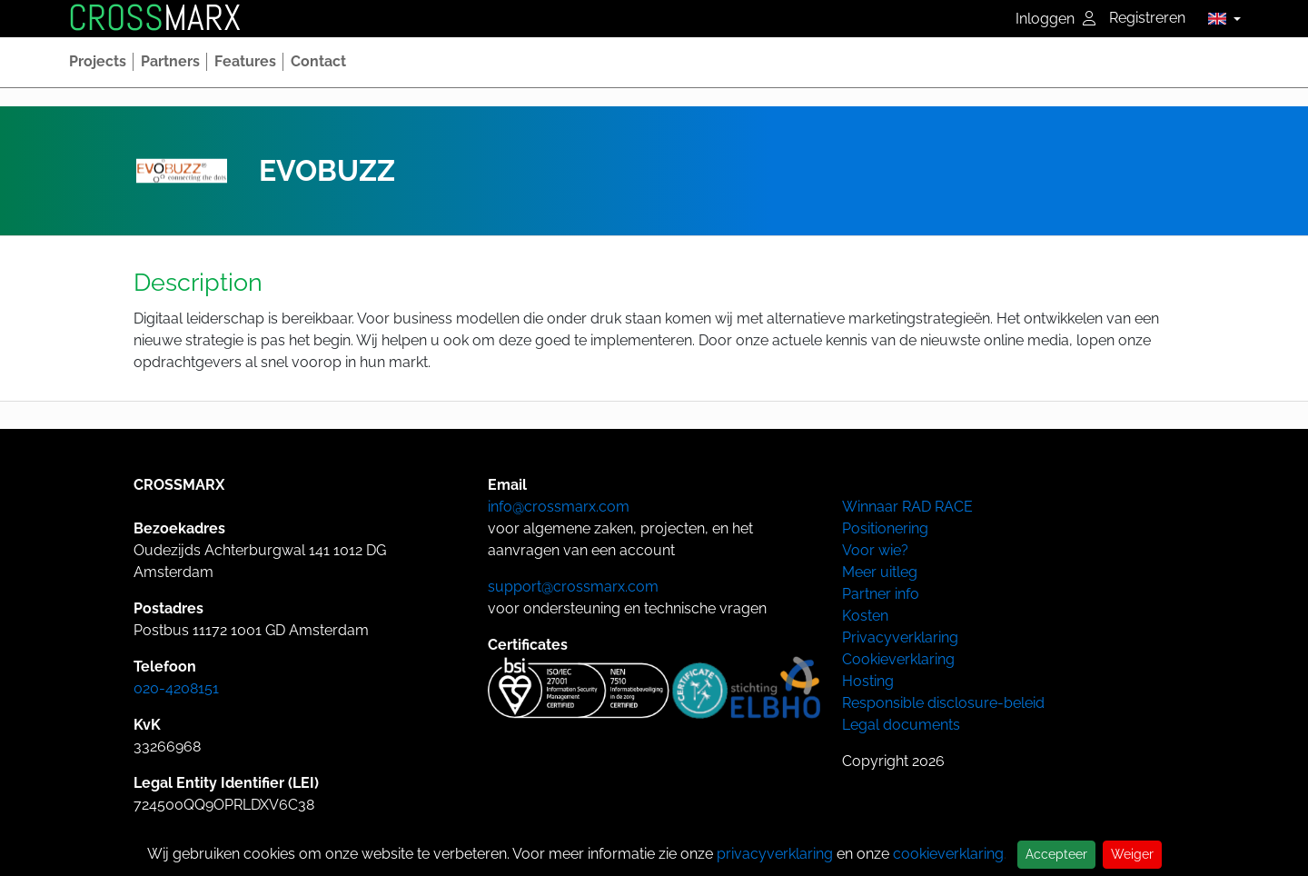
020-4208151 (176, 688)
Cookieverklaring (898, 659)
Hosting (868, 681)
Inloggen (1055, 18)
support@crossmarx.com (573, 586)
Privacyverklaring (900, 637)
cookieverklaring (948, 853)
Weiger (1132, 854)
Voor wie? (875, 550)
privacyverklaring (775, 853)
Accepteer (1056, 854)
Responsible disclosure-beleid (943, 703)
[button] (1219, 18)
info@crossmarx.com (558, 506)
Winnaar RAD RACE (907, 506)
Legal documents (901, 724)
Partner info (880, 593)
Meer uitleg (879, 572)
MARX (154, 18)
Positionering (885, 528)
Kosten (865, 615)
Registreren (1147, 17)
